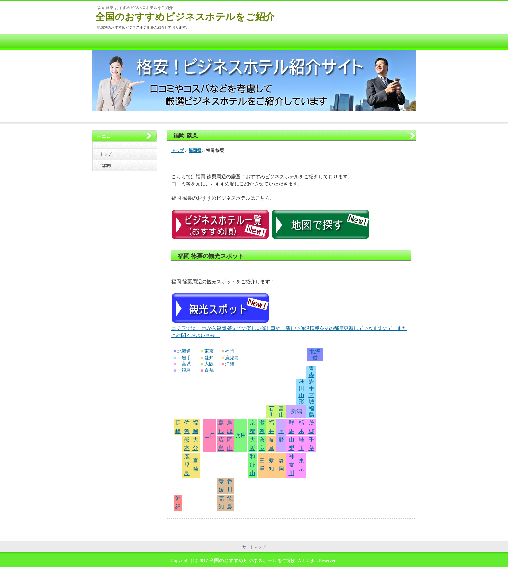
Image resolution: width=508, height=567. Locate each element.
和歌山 (252, 465)
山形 (301, 398)
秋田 (301, 385)
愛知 (209, 357)
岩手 (186, 357)
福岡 (229, 351)
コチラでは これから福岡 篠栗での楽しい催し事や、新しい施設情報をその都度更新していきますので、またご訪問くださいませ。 (289, 417)
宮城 (186, 363)
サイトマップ (254, 547)
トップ (177, 150)
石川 (271, 412)
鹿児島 (232, 357)
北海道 (184, 351)
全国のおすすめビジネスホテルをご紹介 (185, 16)
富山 (281, 412)
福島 (186, 370)
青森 (311, 372)
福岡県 (195, 150)
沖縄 (229, 363)
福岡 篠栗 (185, 135)
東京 (209, 351)
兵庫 (240, 435)
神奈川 (291, 465)
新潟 (296, 411)
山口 (209, 435)
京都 (209, 370)
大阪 (209, 363)
